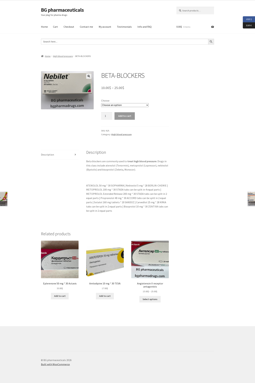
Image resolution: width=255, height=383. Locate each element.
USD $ (247, 19)
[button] (88, 76)
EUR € (247, 25)
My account (105, 26)
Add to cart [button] (60, 295)
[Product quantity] (106, 116)
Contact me (86, 26)
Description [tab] (47, 154)
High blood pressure (63, 56)
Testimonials (124, 26)
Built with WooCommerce (55, 364)
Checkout (69, 26)
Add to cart (124, 115)
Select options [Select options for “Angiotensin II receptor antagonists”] (150, 299)
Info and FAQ (144, 26)
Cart (55, 26)
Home (44, 26)
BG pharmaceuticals (62, 10)
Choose (105, 100)
